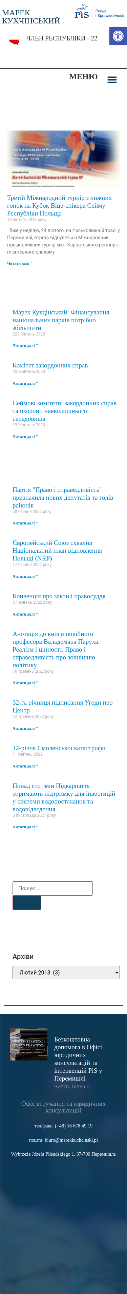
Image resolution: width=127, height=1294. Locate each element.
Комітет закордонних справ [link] (50, 365)
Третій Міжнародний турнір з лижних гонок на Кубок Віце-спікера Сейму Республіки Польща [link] (59, 205)
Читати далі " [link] (20, 263)
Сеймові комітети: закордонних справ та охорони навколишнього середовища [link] (65, 410)
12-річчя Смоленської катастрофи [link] (59, 748)
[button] (112, 80)
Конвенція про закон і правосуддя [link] (59, 596)
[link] (118, 36)
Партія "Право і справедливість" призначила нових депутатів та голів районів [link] (63, 497)
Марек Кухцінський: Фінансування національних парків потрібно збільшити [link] (61, 320)
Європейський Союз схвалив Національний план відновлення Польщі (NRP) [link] (57, 550)
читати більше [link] (71, 1086)
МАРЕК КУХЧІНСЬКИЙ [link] (31, 16)
